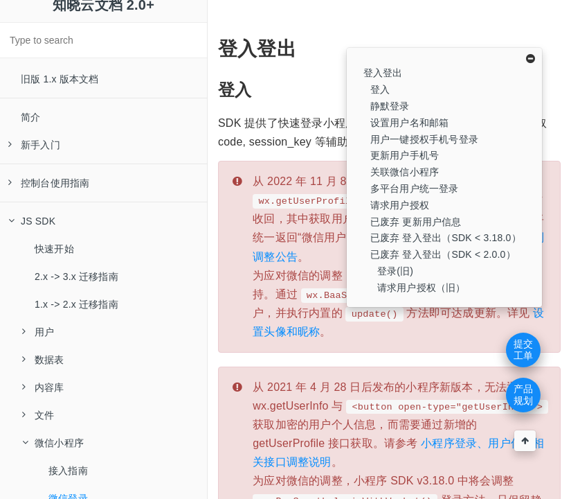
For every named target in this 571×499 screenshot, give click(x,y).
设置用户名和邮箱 (409, 122)
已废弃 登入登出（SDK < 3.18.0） (445, 237)
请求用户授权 (399, 205)
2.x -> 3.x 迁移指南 (76, 276)
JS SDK (31, 221)
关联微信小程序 (404, 171)
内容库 (43, 387)
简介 (30, 117)
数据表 (43, 359)
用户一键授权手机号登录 (424, 139)
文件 (38, 415)
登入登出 (383, 72)
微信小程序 (53, 442)
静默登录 (390, 106)
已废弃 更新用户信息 (416, 221)
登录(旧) (395, 271)
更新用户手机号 (404, 155)
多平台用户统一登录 (414, 188)
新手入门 (34, 144)
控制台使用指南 (48, 183)
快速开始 (54, 248)
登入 (380, 89)
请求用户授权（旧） (421, 287)
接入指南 (68, 470)
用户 (38, 332)
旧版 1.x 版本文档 (60, 79)
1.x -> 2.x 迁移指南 (76, 304)
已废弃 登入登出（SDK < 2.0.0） (443, 254)
